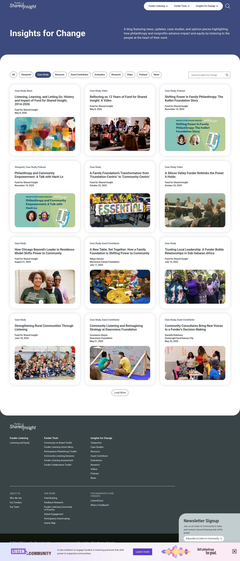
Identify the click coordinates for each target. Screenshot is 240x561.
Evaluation (100, 74)
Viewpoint (26, 74)
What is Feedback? (100, 505)
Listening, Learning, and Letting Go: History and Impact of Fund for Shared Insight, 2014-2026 (44, 100)
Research (116, 74)
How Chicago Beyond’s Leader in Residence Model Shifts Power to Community (44, 251)
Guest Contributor (79, 74)
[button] (120, 392)
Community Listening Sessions (59, 456)
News (156, 74)
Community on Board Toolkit (58, 443)
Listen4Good (97, 500)
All (13, 74)
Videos (94, 469)
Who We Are (16, 498)
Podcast (143, 74)
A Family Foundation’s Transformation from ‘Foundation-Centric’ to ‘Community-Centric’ (120, 175)
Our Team (14, 507)
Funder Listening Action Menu (58, 447)
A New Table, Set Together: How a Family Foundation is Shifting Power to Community (119, 251)
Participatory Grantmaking (57, 518)
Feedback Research (53, 502)
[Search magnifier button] (227, 75)
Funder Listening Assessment (58, 460)
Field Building (50, 498)
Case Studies (97, 447)
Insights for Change (47, 33)
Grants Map (49, 523)
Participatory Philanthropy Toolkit (60, 451)
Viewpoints (96, 443)
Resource (59, 74)
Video (130, 74)
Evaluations (96, 460)
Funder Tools (51, 438)
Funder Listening (19, 438)
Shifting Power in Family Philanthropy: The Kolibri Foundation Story (194, 98)
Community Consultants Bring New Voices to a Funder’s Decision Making (194, 327)
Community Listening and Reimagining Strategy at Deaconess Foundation (116, 327)
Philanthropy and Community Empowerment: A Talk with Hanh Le (39, 175)
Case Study (43, 74)
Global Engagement (53, 514)
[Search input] (207, 75)
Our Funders (16, 502)
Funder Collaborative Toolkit (57, 465)
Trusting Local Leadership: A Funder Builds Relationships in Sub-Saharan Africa (194, 251)
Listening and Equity (20, 443)
